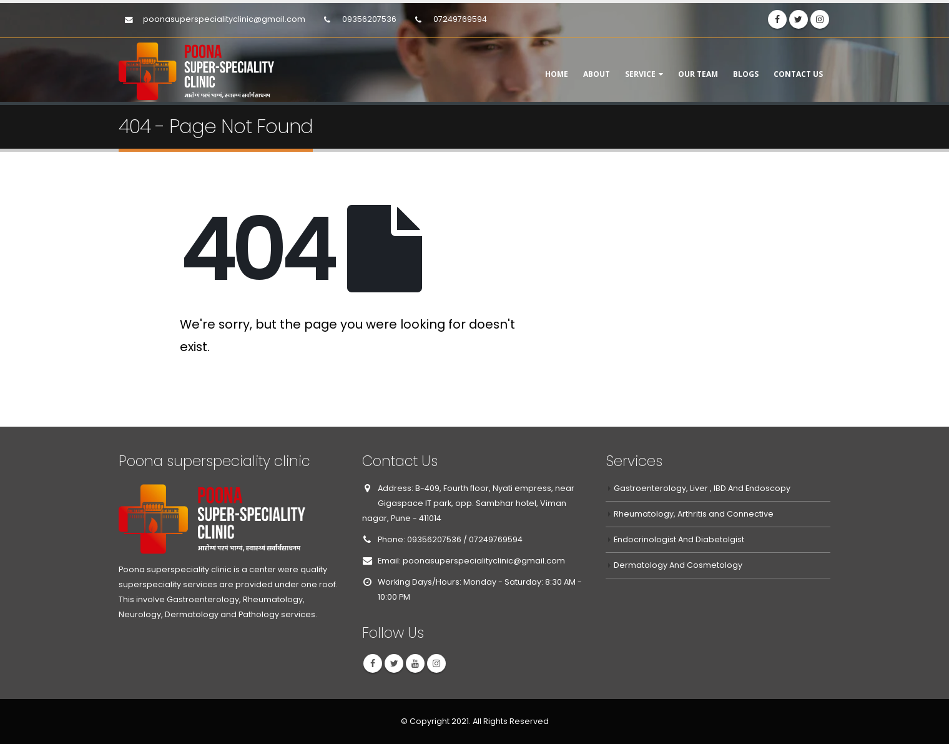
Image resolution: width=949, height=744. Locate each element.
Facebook (372, 663)
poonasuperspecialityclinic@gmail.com (224, 19)
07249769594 (459, 19)
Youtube (415, 663)
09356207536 (369, 19)
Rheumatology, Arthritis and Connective (694, 513)
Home (556, 74)
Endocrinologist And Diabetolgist (679, 539)
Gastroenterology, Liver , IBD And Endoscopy (702, 488)
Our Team (698, 74)
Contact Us (798, 74)
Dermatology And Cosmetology (678, 565)
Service (640, 74)
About (596, 74)
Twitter (394, 663)
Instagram (436, 663)
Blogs (746, 74)
